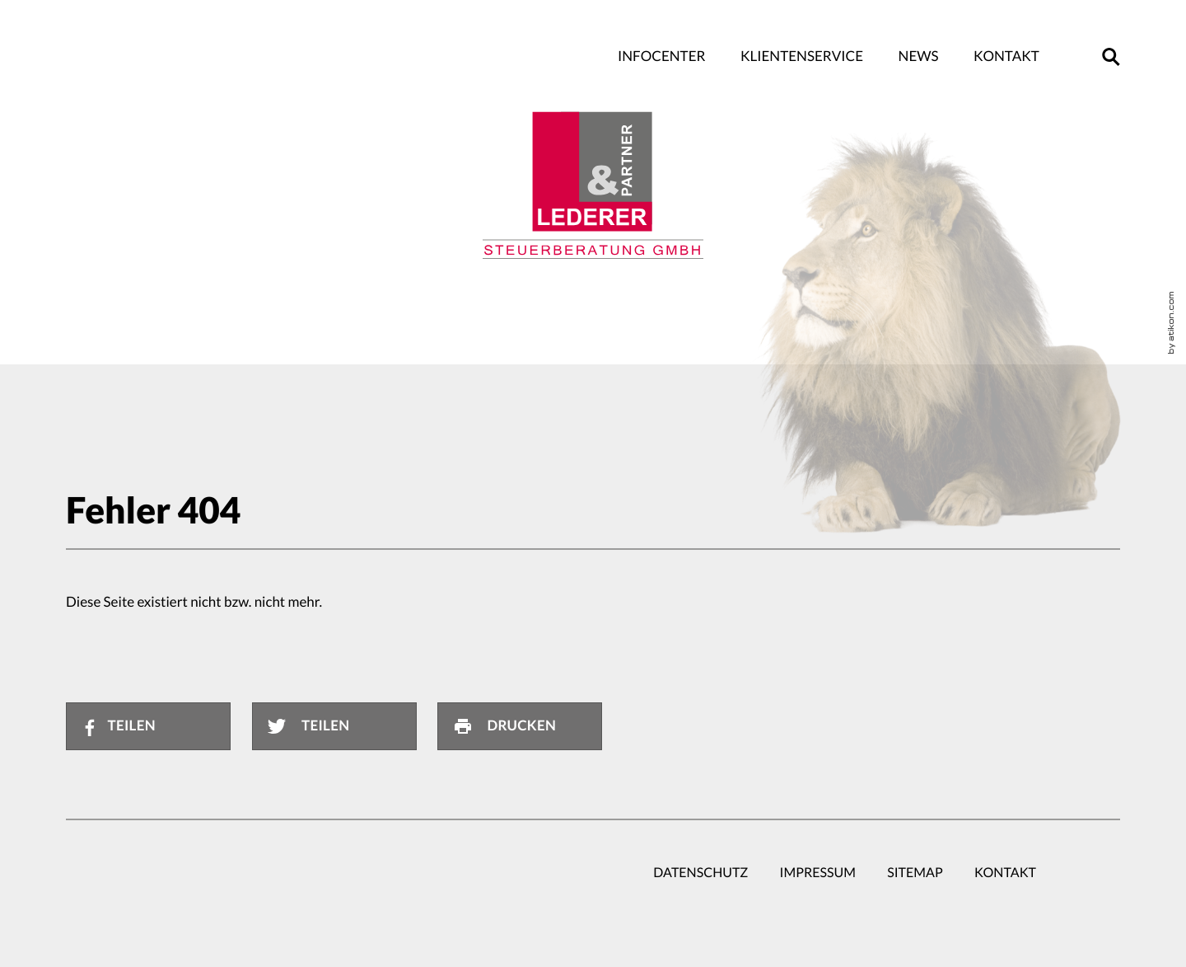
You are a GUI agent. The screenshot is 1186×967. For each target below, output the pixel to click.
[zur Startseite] (593, 185)
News (919, 56)
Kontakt (1006, 56)
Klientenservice (801, 56)
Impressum (818, 873)
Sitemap (914, 873)
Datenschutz (700, 873)
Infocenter (661, 56)
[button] (1111, 57)
